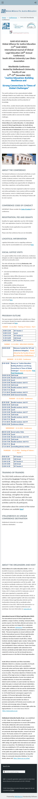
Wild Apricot (19, 796)
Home (4, 17)
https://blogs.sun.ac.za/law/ (22, 758)
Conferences (13, 17)
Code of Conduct (26, 209)
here (21, 509)
